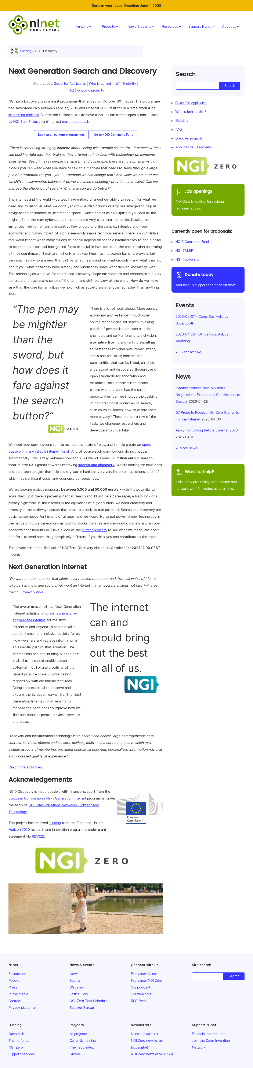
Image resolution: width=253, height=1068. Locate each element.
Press (12, 987)
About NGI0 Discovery (193, 147)
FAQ (71, 90)
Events (75, 980)
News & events (139, 26)
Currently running (83, 1040)
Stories (75, 1054)
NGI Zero (15, 1047)
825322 (38, 836)
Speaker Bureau (82, 1007)
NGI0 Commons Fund (192, 242)
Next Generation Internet (66, 798)
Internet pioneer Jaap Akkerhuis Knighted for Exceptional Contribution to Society (208, 395)
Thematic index (82, 1047)
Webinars (77, 987)
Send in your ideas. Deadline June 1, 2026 (126, 5)
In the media (18, 994)
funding (55, 823)
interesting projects (23, 115)
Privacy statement (23, 1007)
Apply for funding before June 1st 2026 (207, 430)
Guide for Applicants (70, 83)
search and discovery (96, 465)
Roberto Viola (32, 592)
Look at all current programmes (61, 134)
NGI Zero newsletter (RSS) (152, 1054)
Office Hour (79, 994)
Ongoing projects (90, 90)
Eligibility (129, 83)
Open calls (16, 1034)
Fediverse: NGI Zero (146, 980)
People (13, 980)
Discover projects (189, 138)
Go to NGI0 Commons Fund (113, 134)
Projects (108, 26)
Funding (82, 26)
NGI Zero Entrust (26, 121)
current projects (94, 530)
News (74, 974)
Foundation (17, 974)
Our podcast (140, 987)
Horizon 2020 (19, 829)
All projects (78, 1034)
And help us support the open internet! (208, 279)
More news (188, 448)
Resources (170, 26)
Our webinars (141, 994)
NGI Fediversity (187, 259)
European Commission (25, 798)
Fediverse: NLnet (144, 974)
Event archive (190, 352)
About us (229, 26)
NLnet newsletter (144, 1034)
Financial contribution (208, 1034)
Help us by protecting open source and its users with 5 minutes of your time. (208, 479)
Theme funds (18, 1040)
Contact (15, 1001)
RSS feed (138, 1001)
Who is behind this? (104, 83)
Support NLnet (200, 26)
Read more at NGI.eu (25, 767)
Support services (21, 1054)
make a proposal (75, 121)
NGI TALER (184, 250)
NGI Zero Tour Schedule (88, 1001)
